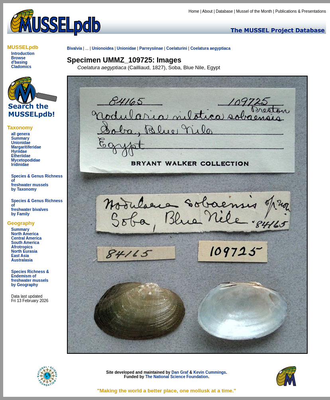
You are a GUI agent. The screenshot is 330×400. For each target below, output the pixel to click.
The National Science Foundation (176, 377)
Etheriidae (20, 156)
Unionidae (20, 142)
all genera (20, 134)
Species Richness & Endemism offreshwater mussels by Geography (30, 278)
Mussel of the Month (254, 11)
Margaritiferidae (26, 147)
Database (224, 11)
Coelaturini (176, 48)
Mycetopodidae (25, 160)
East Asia (20, 256)
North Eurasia (24, 251)
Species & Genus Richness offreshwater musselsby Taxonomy (37, 182)
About (207, 11)
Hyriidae (19, 151)
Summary (20, 138)
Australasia (22, 260)
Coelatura (200, 48)
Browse (18, 58)
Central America (26, 238)
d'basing (19, 62)
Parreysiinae (151, 48)
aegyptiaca (220, 48)
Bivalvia (74, 48)
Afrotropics (22, 247)
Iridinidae (20, 164)
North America (25, 234)
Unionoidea (102, 48)
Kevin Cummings (209, 372)
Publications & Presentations (300, 11)
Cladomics (21, 66)
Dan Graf (179, 372)
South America (25, 242)
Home (194, 11)
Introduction (22, 53)
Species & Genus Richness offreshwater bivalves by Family (37, 207)
